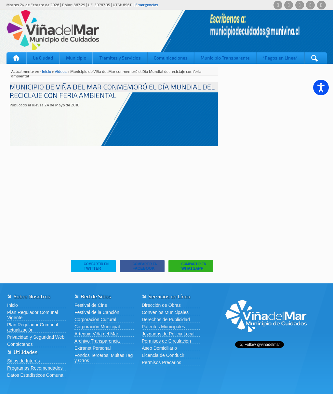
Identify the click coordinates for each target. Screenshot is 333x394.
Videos (61, 71)
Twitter (91, 266)
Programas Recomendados (34, 368)
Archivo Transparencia (97, 341)
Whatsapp (189, 266)
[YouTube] (321, 5)
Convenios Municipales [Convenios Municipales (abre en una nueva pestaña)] (165, 312)
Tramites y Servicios (119, 58)
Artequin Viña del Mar (96, 333)
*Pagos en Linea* (280, 58)
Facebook (140, 266)
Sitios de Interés (23, 360)
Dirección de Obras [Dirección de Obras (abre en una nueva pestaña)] (161, 305)
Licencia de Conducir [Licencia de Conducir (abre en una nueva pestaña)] (163, 355)
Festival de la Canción (96, 312)
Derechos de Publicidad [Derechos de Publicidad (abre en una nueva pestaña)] (166, 319)
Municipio (76, 58)
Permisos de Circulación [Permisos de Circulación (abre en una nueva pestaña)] (166, 341)
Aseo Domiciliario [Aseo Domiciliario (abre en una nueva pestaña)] (159, 348)
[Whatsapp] (277, 5)
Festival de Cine (90, 305)
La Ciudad (43, 58)
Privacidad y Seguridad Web (35, 337)
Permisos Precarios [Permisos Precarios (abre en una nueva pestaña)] (161, 362)
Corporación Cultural (95, 319)
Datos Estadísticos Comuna (35, 375)
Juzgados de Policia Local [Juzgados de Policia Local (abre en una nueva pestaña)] (168, 333)
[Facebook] (288, 5)
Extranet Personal (92, 348)
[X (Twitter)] (299, 5)
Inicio (17, 58)
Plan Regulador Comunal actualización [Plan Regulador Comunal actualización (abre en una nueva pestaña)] (32, 327)
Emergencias (146, 4)
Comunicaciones (171, 58)
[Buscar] (314, 58)
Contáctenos (20, 344)
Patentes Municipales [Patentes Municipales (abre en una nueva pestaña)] (163, 326)
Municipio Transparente (225, 58)
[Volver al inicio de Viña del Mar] (266, 337)
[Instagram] (310, 5)
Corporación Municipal (97, 326)
